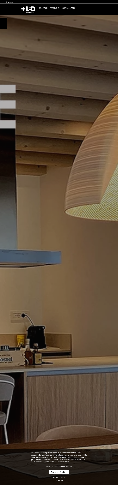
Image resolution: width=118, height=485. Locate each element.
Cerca (10, 2)
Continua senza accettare (59, 479)
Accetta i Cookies (59, 472)
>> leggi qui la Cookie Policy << (59, 466)
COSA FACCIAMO (68, 8)
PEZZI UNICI (54, 8)
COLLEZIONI (43, 8)
